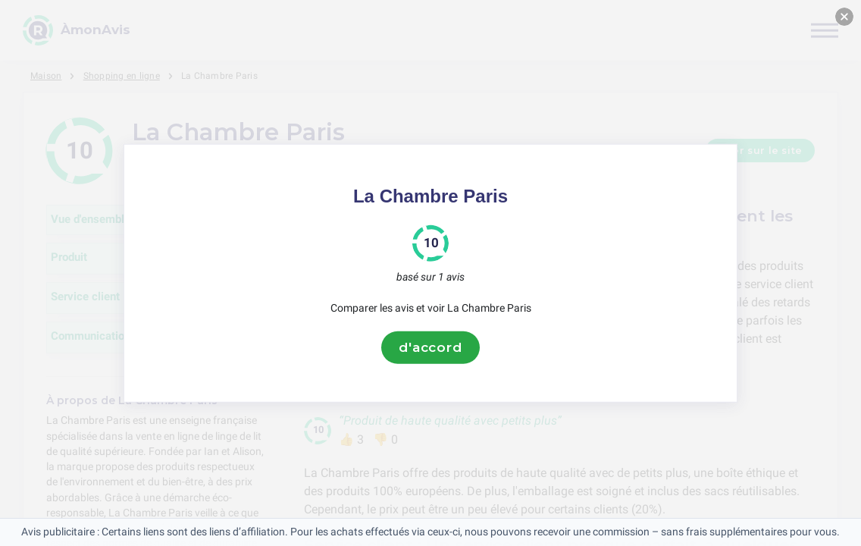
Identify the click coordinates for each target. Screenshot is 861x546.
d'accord (430, 347)
